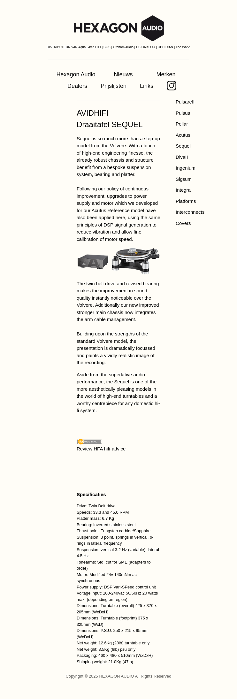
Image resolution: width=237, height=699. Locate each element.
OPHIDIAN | (166, 47)
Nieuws (123, 74)
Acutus (183, 135)
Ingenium (185, 168)
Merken (166, 74)
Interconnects (190, 212)
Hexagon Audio (75, 74)
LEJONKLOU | (146, 47)
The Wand (183, 47)
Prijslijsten (113, 86)
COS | (107, 47)
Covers (183, 223)
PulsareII (185, 101)
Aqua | (83, 47)
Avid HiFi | (95, 47)
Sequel (183, 146)
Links (146, 86)
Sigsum (184, 179)
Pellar (182, 124)
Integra (183, 190)
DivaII (182, 157)
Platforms (186, 201)
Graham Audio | (124, 47)
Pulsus (183, 113)
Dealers (77, 86)
